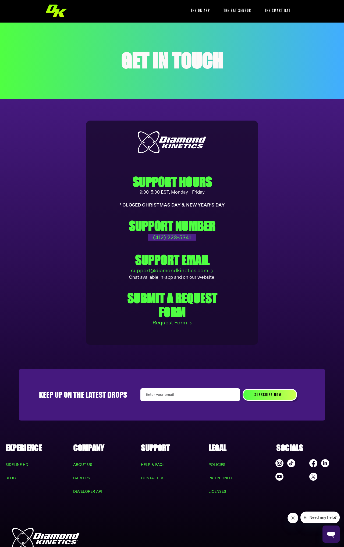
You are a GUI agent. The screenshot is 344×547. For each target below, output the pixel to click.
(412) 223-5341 (172, 237)
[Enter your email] (190, 394)
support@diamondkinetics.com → (172, 270)
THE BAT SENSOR (237, 10)
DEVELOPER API (87, 491)
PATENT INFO (220, 478)
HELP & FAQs (152, 464)
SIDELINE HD (16, 464)
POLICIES (216, 464)
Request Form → (172, 322)
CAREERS (81, 478)
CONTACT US (153, 478)
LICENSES (217, 491)
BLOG (10, 478)
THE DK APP (200, 10)
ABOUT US (82, 464)
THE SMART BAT (277, 10)
